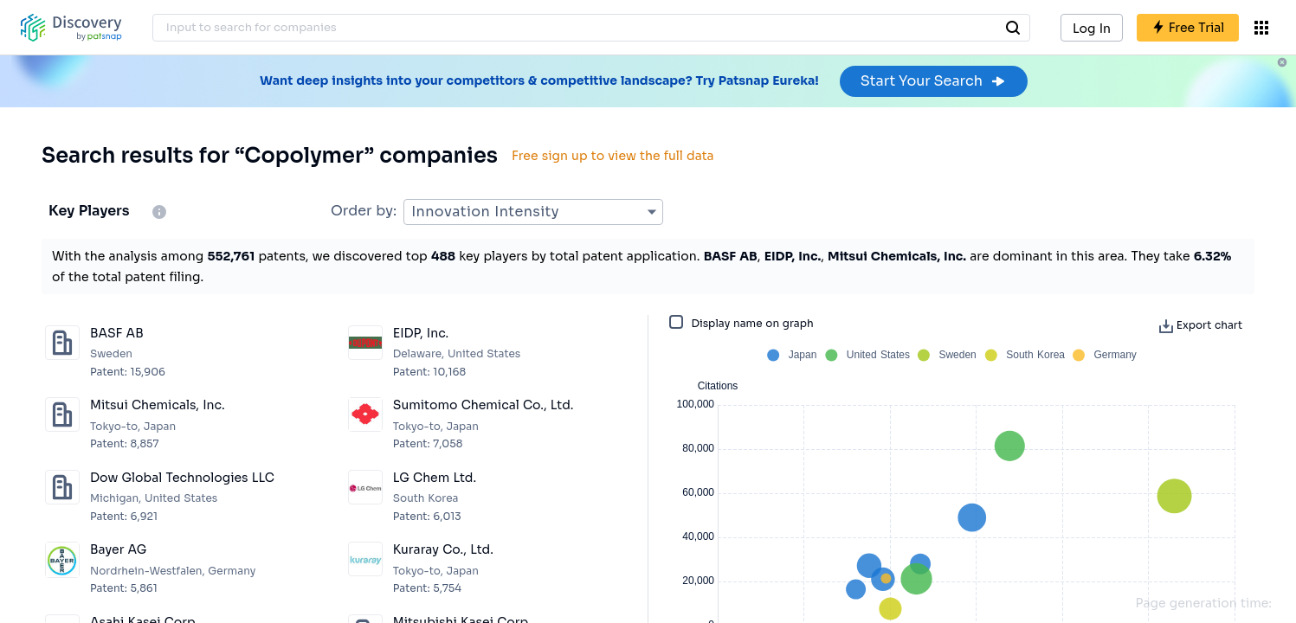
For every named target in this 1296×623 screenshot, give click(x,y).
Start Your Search (934, 81)
